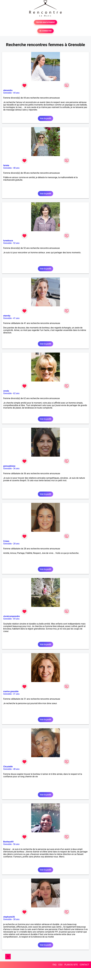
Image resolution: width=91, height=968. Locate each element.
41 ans (16, 318)
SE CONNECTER (45, 31)
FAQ (54, 964)
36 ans (16, 468)
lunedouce (8, 240)
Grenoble (7, 93)
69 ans (16, 619)
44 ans (16, 93)
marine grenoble (11, 691)
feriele (6, 165)
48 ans (16, 168)
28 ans (16, 543)
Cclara (6, 541)
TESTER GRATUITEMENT (45, 22)
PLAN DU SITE (71, 964)
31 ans (16, 694)
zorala (6, 391)
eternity (6, 315)
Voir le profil (45, 118)
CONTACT (84, 964)
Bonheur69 (8, 841)
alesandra (7, 90)
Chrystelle (8, 766)
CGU (60, 964)
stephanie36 (9, 917)
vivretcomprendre (11, 616)
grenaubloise (9, 466)
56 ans (16, 844)
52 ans (16, 243)
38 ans (16, 919)
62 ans (16, 393)
